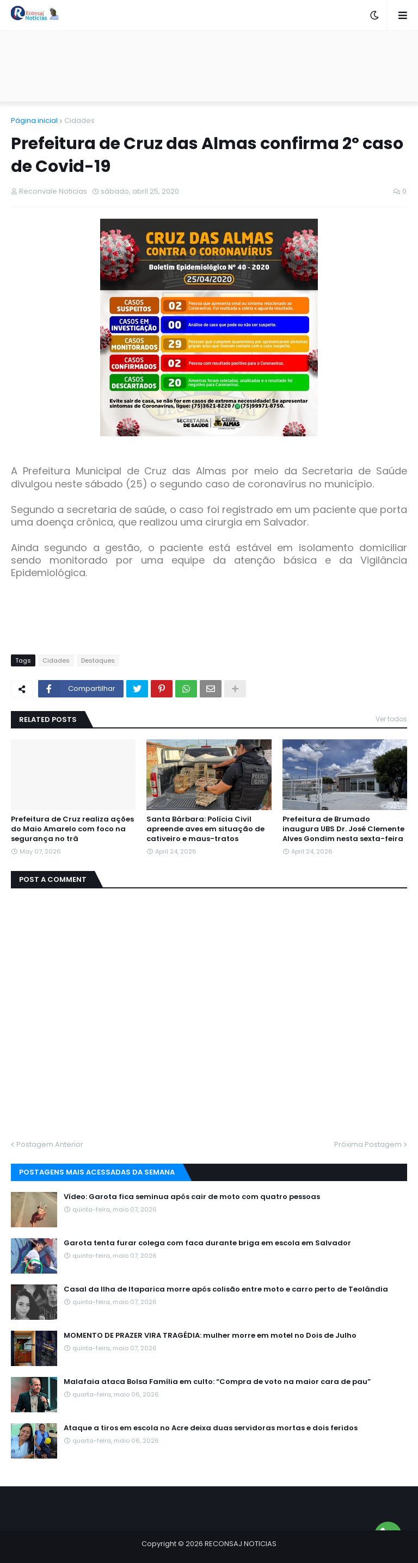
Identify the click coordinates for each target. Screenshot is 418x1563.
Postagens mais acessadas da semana (97, 1172)
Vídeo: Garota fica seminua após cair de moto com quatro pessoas (192, 1197)
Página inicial (34, 120)
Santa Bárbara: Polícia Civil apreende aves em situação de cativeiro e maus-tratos (205, 829)
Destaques (98, 660)
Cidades (79, 120)
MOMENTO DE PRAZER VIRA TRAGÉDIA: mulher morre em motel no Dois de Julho (210, 1335)
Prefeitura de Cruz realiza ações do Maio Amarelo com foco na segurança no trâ (72, 829)
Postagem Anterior (49, 1144)
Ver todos (391, 719)
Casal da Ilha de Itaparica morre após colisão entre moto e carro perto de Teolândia (226, 1289)
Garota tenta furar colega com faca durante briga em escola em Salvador (207, 1243)
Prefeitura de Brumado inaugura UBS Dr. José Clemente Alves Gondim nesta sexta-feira (343, 829)
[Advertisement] (209, 65)
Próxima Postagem (368, 1144)
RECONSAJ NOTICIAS (240, 1544)
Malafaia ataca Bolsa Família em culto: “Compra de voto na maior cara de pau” (217, 1382)
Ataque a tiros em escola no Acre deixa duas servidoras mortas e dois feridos (211, 1428)
